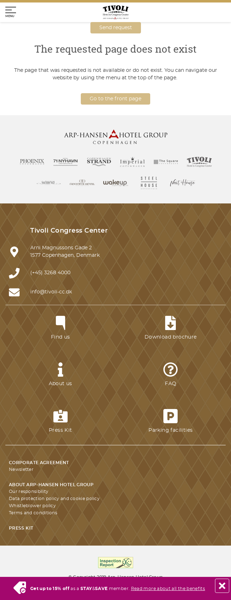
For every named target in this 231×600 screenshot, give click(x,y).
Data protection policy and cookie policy (54, 499)
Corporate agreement (39, 463)
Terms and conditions (33, 513)
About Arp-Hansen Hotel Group (51, 485)
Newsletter (21, 469)
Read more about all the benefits (168, 588)
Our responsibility (28, 491)
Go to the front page (115, 98)
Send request (115, 27)
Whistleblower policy (32, 506)
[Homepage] (115, 12)
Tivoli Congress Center (69, 231)
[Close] (222, 586)
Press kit (21, 528)
